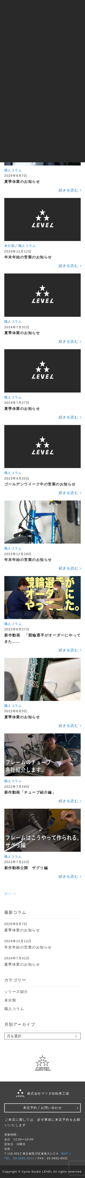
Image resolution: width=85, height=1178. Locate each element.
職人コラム (13, 170)
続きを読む (69, 190)
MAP (64, 1153)
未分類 (9, 246)
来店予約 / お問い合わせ (42, 1107)
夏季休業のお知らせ (22, 930)
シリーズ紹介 (16, 992)
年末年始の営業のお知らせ (28, 947)
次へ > (10, 894)
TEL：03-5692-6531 (19, 1158)
